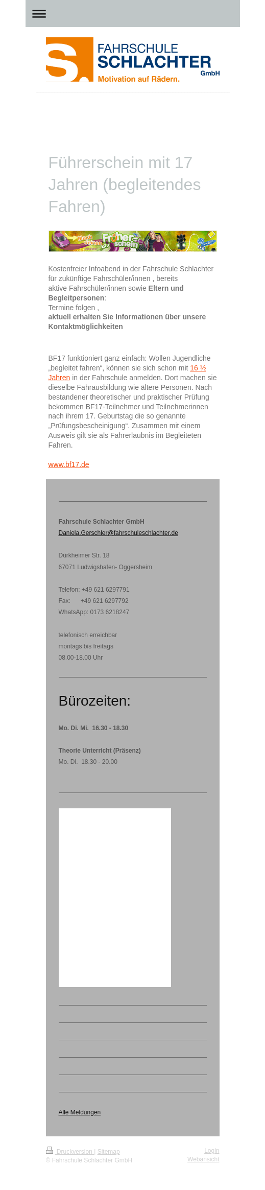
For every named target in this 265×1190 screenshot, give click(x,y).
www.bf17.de (69, 464)
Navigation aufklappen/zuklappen (132, 14)
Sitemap (109, 1151)
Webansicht (203, 1159)
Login (211, 1150)
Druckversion (70, 1151)
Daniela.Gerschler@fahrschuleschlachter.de (118, 532)
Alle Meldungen (80, 1112)
